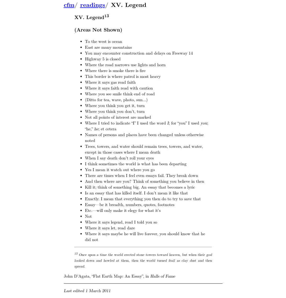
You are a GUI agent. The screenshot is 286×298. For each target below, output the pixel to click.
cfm (69, 5)
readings (92, 5)
